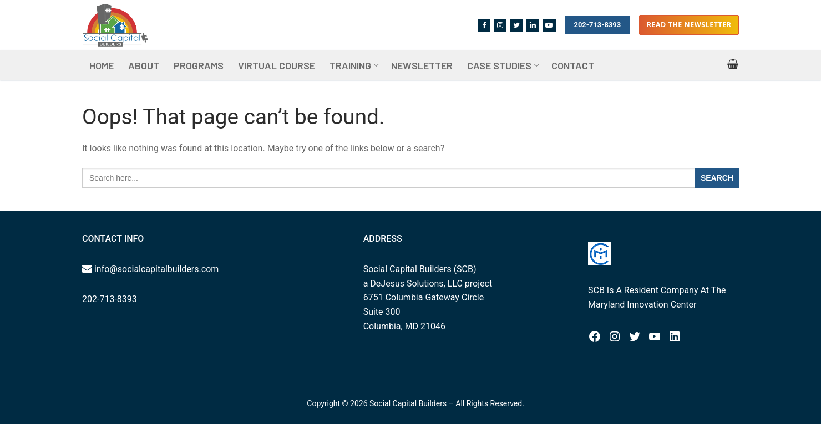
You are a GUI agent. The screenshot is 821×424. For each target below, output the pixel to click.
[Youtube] (549, 25)
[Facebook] (484, 25)
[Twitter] (516, 25)
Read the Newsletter (689, 24)
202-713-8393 (597, 25)
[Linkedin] (532, 25)
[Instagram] (500, 25)
